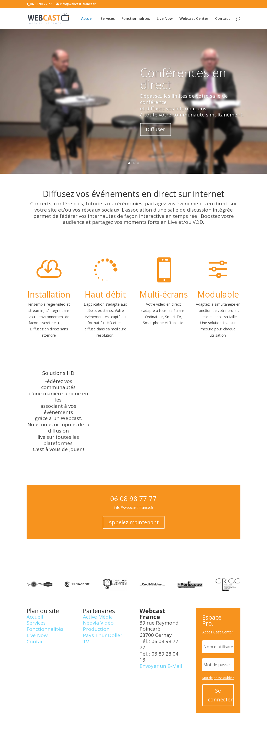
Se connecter (220, 695)
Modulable (218, 294)
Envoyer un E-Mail (160, 666)
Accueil (87, 19)
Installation (48, 294)
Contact (222, 19)
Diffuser (155, 133)
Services (107, 19)
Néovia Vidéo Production (98, 625)
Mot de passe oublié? (218, 678)
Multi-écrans (163, 294)
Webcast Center (193, 19)
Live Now (165, 19)
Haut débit (105, 294)
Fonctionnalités (136, 19)
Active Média (98, 616)
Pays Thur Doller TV (102, 638)
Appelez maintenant (133, 522)
